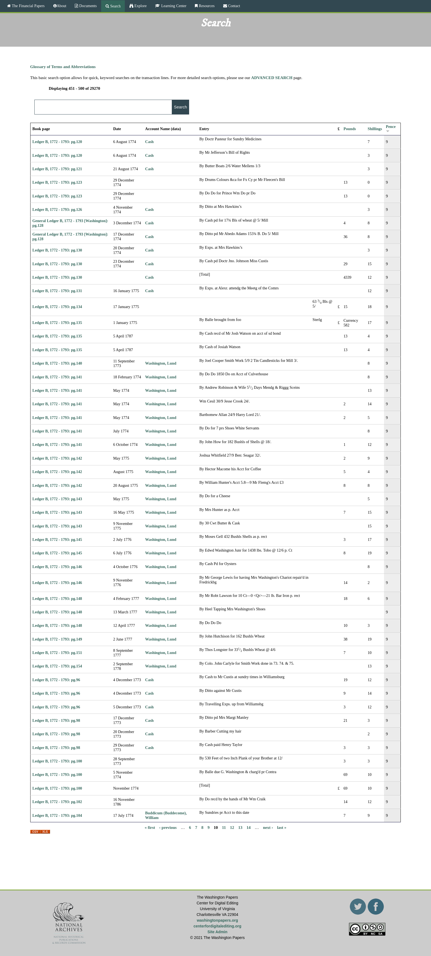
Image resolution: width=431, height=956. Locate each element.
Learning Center (173, 6)
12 (232, 827)
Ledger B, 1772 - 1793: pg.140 (57, 363)
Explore (140, 6)
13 (240, 827)
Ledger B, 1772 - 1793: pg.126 (57, 209)
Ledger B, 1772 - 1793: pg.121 (57, 169)
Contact (233, 6)
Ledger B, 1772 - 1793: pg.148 (57, 598)
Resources (206, 6)
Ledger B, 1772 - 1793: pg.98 (56, 720)
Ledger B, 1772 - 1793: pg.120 (57, 141)
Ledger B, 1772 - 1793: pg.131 (57, 291)
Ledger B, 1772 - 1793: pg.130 (57, 250)
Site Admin (218, 932)
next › (268, 827)
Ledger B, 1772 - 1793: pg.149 (57, 639)
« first (150, 827)
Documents (87, 6)
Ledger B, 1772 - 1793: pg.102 (57, 802)
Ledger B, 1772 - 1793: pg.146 (57, 566)
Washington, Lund (160, 363)
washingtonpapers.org (217, 920)
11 (224, 827)
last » (281, 827)
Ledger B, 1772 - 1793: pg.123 (57, 182)
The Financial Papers (28, 6)
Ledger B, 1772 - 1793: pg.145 (57, 539)
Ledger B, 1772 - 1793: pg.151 (57, 652)
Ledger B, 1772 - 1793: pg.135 (57, 322)
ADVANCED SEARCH (271, 78)
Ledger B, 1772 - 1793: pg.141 (57, 377)
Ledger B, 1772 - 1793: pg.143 (57, 499)
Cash (149, 141)
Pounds (350, 129)
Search (115, 6)
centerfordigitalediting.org (217, 926)
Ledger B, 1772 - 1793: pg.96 (56, 680)
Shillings (375, 129)
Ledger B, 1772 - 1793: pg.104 (57, 815)
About (61, 6)
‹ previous (167, 827)
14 (249, 827)
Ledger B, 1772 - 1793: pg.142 (57, 458)
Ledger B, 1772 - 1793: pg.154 (57, 666)
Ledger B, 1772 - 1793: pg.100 (57, 761)
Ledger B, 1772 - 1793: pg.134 (57, 306)
